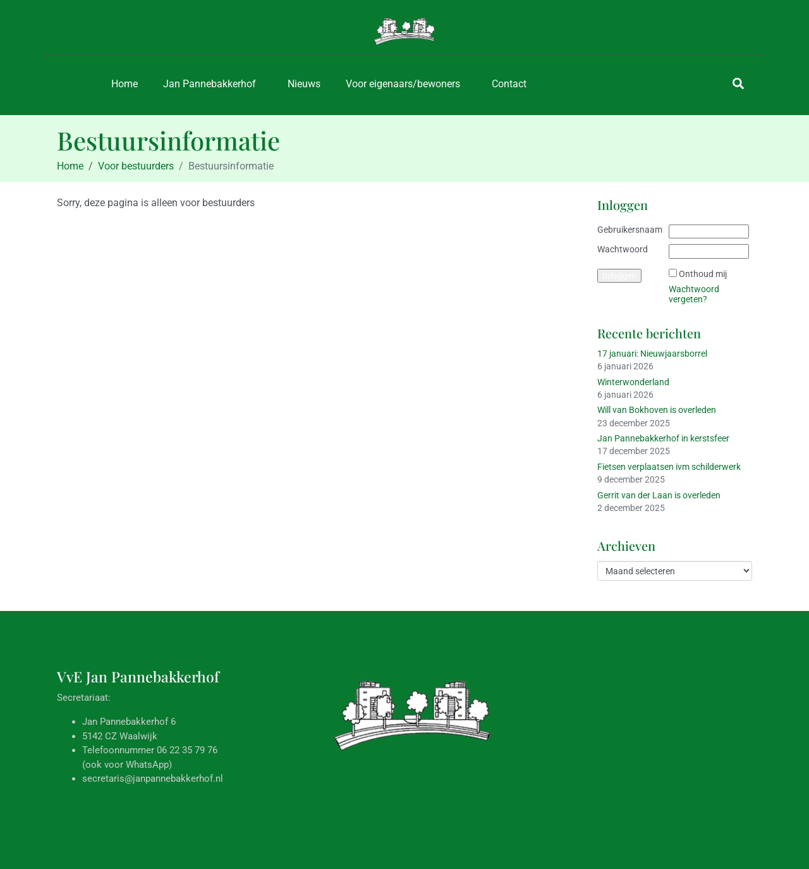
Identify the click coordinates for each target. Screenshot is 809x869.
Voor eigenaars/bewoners (403, 84)
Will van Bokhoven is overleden (656, 410)
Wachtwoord (622, 249)
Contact (509, 84)
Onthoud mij (703, 274)
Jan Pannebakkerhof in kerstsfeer (663, 438)
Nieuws (304, 84)
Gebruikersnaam (629, 230)
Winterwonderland (633, 382)
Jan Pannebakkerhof (209, 84)
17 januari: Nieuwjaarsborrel (652, 353)
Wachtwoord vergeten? (694, 294)
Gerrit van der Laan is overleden (659, 495)
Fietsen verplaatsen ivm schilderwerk (669, 467)
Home (124, 84)
